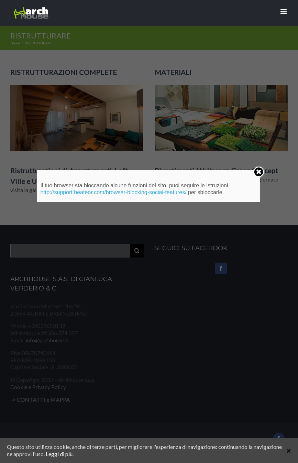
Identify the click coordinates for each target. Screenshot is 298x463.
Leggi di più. (60, 454)
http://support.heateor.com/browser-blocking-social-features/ (113, 192)
